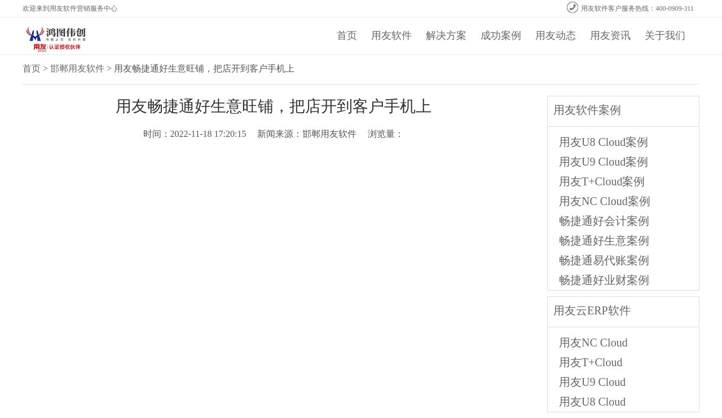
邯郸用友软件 (77, 68)
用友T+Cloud (590, 362)
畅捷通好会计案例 (604, 221)
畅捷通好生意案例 (604, 240)
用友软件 (391, 35)
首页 (347, 35)
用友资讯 (610, 35)
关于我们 (665, 35)
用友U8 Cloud (592, 401)
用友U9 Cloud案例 (603, 161)
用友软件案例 (587, 110)
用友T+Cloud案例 (602, 181)
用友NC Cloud (593, 342)
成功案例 (501, 35)
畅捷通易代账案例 (604, 260)
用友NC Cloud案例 (604, 201)
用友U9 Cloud (592, 382)
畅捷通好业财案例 (604, 280)
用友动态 (555, 35)
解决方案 (446, 35)
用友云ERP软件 (592, 310)
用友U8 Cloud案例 (603, 142)
